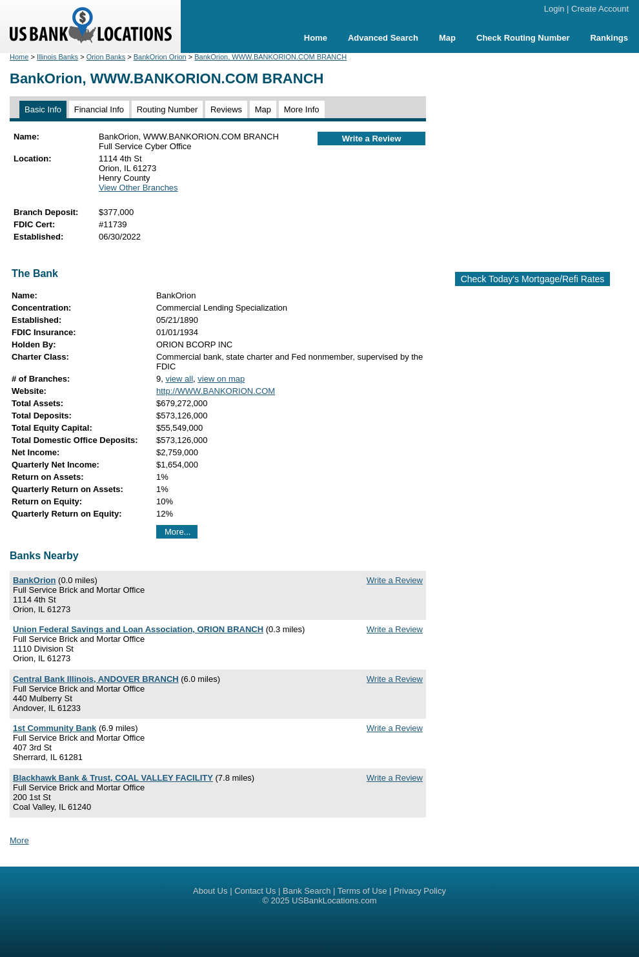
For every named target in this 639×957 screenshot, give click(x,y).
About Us (210, 891)
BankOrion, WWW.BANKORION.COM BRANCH (270, 57)
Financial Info (99, 109)
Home (315, 38)
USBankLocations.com (334, 900)
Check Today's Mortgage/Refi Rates (533, 279)
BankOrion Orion (160, 57)
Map (447, 38)
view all (179, 379)
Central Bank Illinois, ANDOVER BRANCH (96, 679)
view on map (221, 379)
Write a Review (371, 138)
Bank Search (306, 891)
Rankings (609, 38)
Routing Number (167, 109)
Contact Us (255, 891)
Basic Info (43, 109)
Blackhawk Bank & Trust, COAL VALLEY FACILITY (113, 778)
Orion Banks (106, 57)
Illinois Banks (57, 57)
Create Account (600, 9)
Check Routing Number (522, 38)
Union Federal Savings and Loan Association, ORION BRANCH (138, 629)
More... (177, 532)
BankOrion (34, 580)
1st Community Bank (54, 728)
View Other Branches (138, 187)
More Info (302, 109)
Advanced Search (383, 38)
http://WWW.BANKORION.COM (215, 391)
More (19, 840)
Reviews (226, 109)
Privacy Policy (420, 891)
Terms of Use (362, 891)
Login (554, 9)
